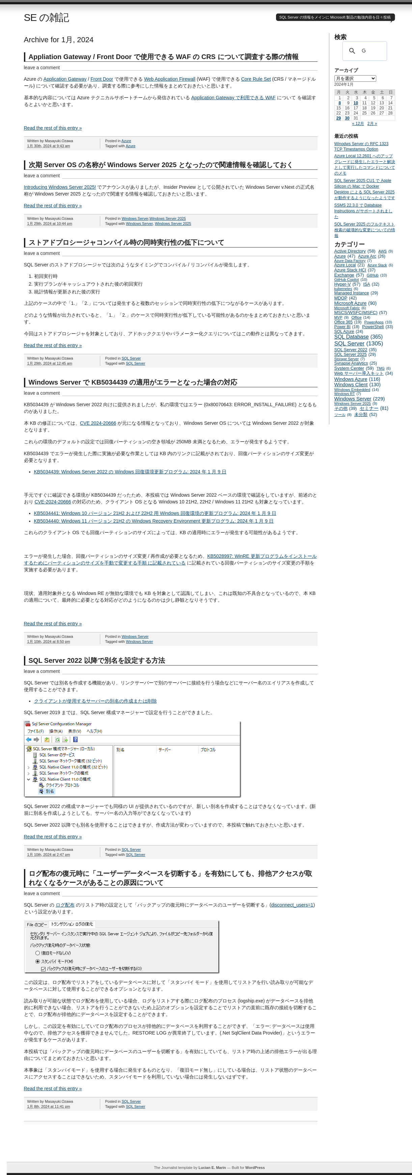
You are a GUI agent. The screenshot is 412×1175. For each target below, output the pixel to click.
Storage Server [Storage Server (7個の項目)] (349, 359)
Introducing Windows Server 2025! (60, 187)
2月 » (372, 123)
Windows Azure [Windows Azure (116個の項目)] (357, 379)
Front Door (101, 79)
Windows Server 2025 (167, 218)
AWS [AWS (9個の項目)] (385, 251)
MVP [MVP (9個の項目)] (341, 317)
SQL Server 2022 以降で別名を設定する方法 (97, 660)
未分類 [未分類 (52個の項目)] (365, 414)
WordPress (255, 1168)
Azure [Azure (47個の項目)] (345, 256)
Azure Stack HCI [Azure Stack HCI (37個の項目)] (355, 269)
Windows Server (134, 218)
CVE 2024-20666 (98, 423)
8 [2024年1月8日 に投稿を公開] (339, 103)
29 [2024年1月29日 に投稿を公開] (338, 118)
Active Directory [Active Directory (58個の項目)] (355, 251)
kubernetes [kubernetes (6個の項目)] (346, 289)
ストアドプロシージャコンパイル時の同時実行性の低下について (126, 242)
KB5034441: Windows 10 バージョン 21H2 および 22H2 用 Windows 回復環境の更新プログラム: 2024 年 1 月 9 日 (155, 513)
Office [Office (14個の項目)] (360, 317)
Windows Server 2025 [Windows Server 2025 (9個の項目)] (355, 403)
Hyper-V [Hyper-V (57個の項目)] (347, 284)
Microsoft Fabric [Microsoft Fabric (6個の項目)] (350, 308)
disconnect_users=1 (292, 905)
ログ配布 (65, 905)
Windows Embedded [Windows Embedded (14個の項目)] (356, 389)
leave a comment (42, 67)
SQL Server (131, 358)
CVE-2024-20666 (52, 501)
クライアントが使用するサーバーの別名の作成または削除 (95, 701)
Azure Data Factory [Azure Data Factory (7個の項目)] (353, 261)
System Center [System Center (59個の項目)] (354, 368)
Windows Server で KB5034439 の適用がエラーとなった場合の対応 (133, 382)
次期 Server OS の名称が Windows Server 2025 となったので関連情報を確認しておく (161, 164)
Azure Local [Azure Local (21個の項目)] (349, 265)
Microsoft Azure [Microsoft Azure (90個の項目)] (355, 303)
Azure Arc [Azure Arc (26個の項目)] (371, 256)
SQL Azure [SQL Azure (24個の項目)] (348, 331)
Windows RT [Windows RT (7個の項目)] (347, 394)
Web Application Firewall (169, 79)
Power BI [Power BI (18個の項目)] (347, 326)
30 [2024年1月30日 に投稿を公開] (347, 118)
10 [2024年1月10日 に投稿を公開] (356, 103)
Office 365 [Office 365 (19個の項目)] (348, 322)
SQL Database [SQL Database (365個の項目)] (358, 337)
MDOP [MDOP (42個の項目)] (345, 298)
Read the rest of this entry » (53, 128)
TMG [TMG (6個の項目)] (384, 368)
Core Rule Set (256, 79)
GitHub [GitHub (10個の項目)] (377, 275)
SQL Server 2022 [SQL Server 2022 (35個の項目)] (355, 349)
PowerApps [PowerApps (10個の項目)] (378, 322)
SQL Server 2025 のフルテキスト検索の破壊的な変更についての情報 (364, 230)
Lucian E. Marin (212, 1168)
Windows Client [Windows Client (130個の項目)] (357, 384)
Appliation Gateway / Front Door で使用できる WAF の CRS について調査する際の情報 (164, 56)
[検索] (364, 51)
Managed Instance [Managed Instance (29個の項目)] (356, 293)
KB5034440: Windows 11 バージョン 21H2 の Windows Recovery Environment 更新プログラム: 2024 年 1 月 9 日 (154, 521)
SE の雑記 (46, 17)
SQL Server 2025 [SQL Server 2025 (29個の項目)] (355, 354)
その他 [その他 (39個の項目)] (345, 408)
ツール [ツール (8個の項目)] (343, 415)
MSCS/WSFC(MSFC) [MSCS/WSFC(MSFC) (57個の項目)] (360, 312)
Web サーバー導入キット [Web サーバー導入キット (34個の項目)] (363, 373)
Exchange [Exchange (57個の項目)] (349, 275)
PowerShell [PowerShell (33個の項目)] (377, 326)
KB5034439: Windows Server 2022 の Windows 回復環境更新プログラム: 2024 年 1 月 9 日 (130, 471)
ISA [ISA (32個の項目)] (371, 284)
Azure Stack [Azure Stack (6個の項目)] (380, 265)
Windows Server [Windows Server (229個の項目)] (359, 398)
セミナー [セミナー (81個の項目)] (374, 408)
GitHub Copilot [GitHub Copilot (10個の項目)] (350, 280)
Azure (126, 141)
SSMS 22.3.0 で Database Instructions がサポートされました (363, 211)
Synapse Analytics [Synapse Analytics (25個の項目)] (355, 363)
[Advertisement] (209, 1146)
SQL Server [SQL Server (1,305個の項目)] (358, 343)
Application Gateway (65, 79)
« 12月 (358, 123)
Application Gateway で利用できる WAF (233, 97)
